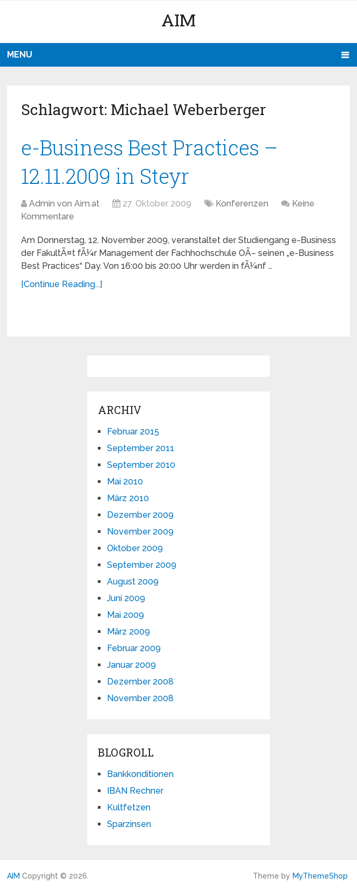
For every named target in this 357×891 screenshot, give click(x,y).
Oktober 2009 (135, 548)
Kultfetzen (129, 807)
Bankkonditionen (140, 774)
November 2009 (140, 531)
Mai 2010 (125, 481)
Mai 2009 (125, 615)
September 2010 (141, 465)
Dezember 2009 (140, 515)
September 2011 (140, 448)
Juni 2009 (126, 598)
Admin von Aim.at (64, 203)
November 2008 (140, 698)
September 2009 (141, 565)
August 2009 (133, 581)
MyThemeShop (320, 876)
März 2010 (128, 498)
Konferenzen (242, 203)
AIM (178, 19)
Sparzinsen (129, 824)
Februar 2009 (134, 648)
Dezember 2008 (140, 681)
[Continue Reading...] (61, 284)
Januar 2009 (131, 665)
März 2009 (128, 631)
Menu (19, 54)
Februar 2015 (133, 431)
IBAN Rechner (135, 791)
